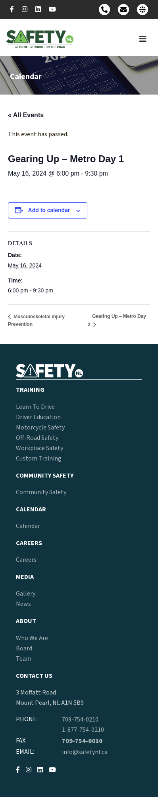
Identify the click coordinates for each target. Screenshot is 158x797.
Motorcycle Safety (40, 427)
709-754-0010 (82, 741)
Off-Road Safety (37, 437)
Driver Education (38, 417)
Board (24, 648)
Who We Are (32, 638)
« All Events (26, 115)
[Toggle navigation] (143, 39)
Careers (26, 559)
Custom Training (39, 458)
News (23, 604)
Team (23, 658)
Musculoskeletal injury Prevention (36, 320)
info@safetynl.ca (85, 752)
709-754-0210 (80, 719)
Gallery (25, 593)
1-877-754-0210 (83, 729)
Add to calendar (49, 210)
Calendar (28, 526)
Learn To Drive (35, 406)
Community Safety (41, 492)
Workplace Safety (39, 448)
